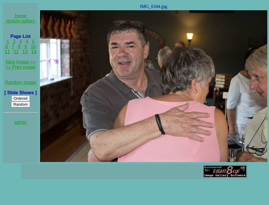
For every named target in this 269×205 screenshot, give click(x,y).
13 (25, 51)
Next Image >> (21, 62)
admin (20, 122)
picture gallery (20, 21)
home (21, 15)
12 (16, 51)
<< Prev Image (21, 67)
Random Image (20, 82)
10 (33, 46)
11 (7, 51)
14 (33, 51)
